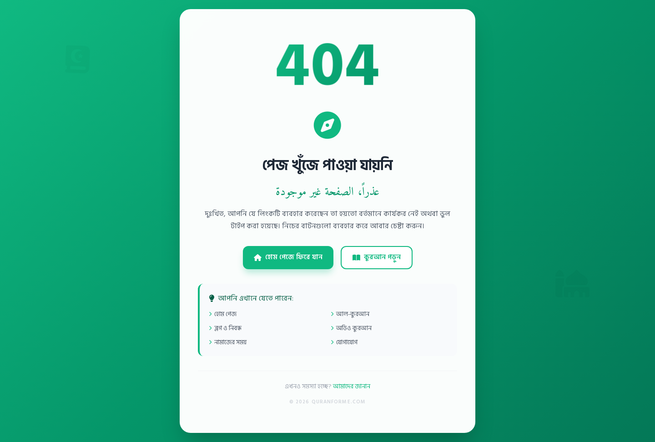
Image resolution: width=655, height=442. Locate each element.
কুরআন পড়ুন (377, 257)
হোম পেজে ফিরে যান (288, 257)
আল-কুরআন (350, 314)
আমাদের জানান (351, 386)
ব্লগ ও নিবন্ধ (225, 328)
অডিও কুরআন (351, 328)
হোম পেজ (223, 314)
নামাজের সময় (228, 342)
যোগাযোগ (344, 342)
